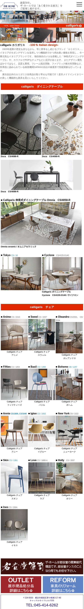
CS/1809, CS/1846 (14, 414)
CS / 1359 (37, 367)
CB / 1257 (66, 367)
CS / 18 (9, 255)
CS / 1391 (9, 460)
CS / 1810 (41, 414)
